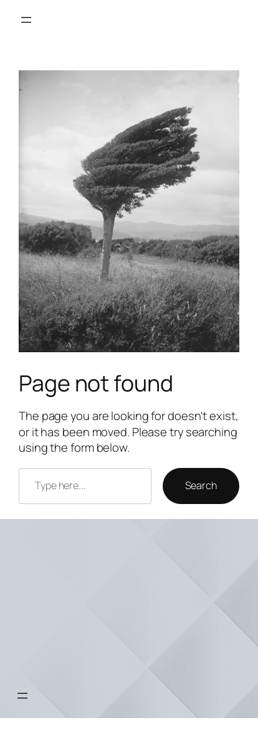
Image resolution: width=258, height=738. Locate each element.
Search (201, 485)
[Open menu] (26, 19)
